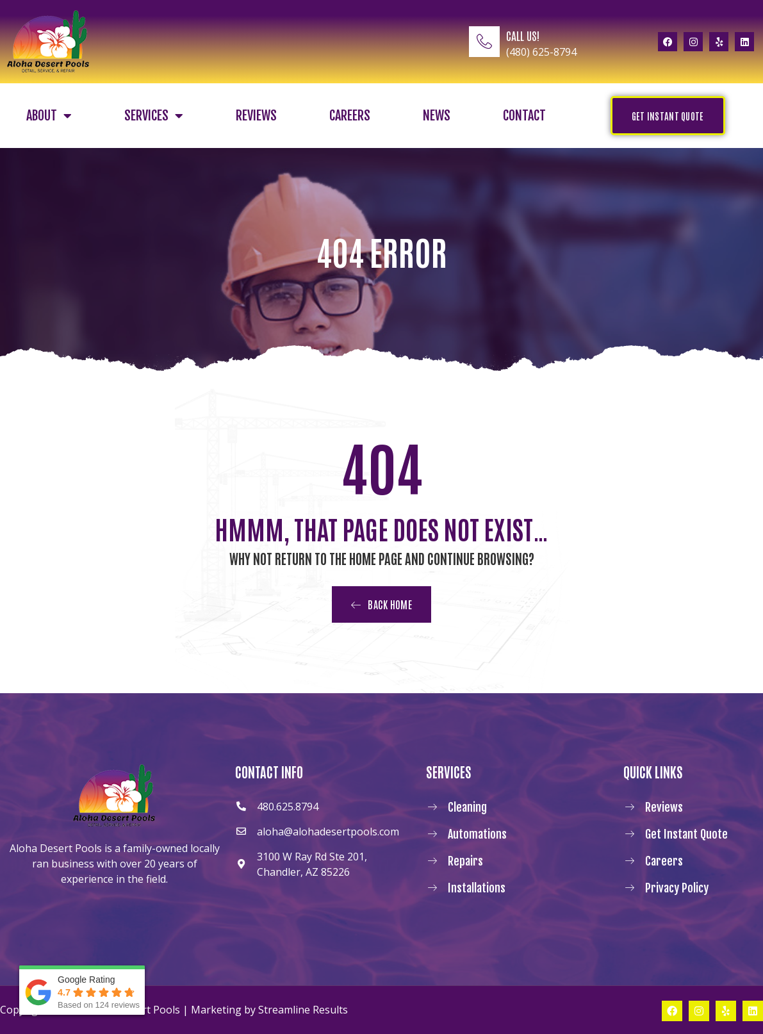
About (49, 116)
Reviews (256, 116)
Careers (349, 116)
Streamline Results (303, 1010)
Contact (524, 116)
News (436, 116)
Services (153, 116)
